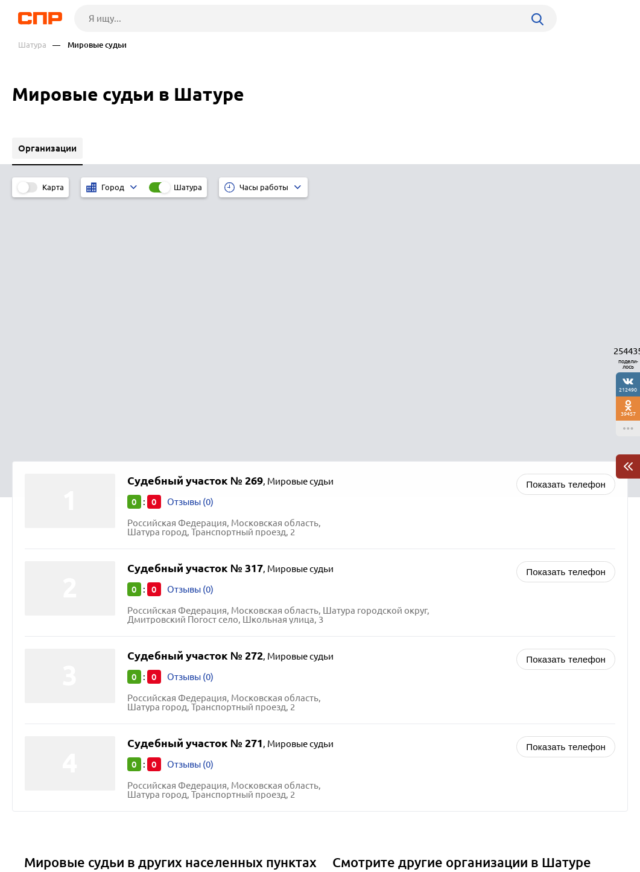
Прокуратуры (365, 679)
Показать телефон (566, 231)
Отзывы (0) (190, 248)
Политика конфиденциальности (178, 862)
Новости (113, 827)
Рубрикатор (38, 827)
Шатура (32, 45)
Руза (37, 664)
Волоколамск (57, 679)
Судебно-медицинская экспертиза (409, 664)
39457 (628, 413)
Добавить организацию (569, 827)
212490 (628, 389)
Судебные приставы (379, 649)
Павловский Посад (67, 649)
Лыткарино (52, 694)
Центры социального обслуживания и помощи (436, 694)
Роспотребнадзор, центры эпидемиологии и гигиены (450, 633)
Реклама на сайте (199, 827)
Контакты (286, 827)
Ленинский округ (64, 633)
